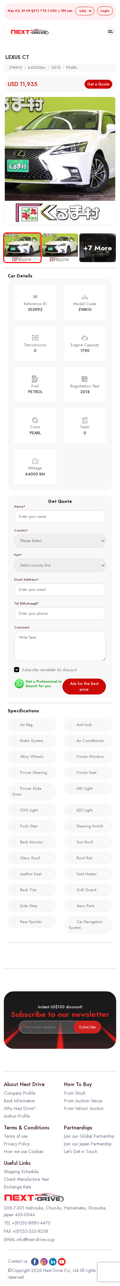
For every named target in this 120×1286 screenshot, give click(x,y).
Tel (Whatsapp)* (26, 603)
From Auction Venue (83, 1101)
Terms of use (16, 1136)
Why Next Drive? (20, 1108)
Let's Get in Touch (80, 1151)
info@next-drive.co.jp (35, 1239)
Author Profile (17, 1116)
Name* (19, 506)
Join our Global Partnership (89, 1136)
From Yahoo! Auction (84, 1108)
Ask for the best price (84, 686)
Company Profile (19, 1093)
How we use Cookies (23, 1151)
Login (104, 10)
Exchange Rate (17, 1187)
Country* (21, 530)
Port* (18, 555)
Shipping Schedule (21, 1171)
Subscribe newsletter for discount (49, 670)
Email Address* (26, 579)
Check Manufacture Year (26, 1179)
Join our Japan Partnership (87, 1144)
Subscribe (87, 1027)
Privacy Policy (17, 1144)
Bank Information (19, 1101)
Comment (21, 627)
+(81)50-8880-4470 (31, 1223)
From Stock (74, 1093)
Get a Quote (98, 84)
